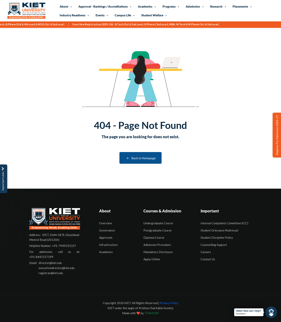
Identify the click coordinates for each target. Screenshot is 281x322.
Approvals (105, 237)
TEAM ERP (151, 313)
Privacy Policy (169, 303)
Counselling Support (214, 244)
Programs (169, 6)
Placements (240, 6)
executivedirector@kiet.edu (57, 268)
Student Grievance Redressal (219, 230)
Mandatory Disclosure (158, 252)
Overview (105, 223)
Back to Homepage (140, 158)
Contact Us (208, 259)
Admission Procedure (157, 244)
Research (216, 6)
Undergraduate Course (158, 223)
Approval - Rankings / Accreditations (103, 6)
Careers (206, 252)
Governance (107, 230)
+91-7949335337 (64, 245)
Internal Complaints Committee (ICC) (224, 223)
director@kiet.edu (50, 263)
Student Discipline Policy (217, 237)
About (64, 6)
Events (100, 15)
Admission (193, 6)
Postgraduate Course (157, 230)
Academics (145, 6)
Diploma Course (153, 237)
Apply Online (151, 259)
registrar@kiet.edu (51, 273)
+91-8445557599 (41, 257)
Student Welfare (152, 15)
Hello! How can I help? (248, 311)
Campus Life (123, 15)
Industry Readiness (72, 15)
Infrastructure (108, 244)
